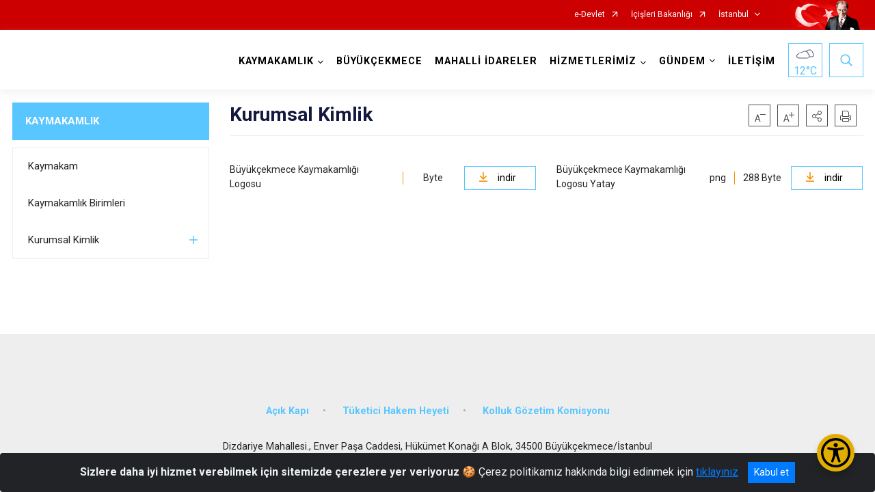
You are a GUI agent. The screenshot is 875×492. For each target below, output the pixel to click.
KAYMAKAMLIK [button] (276, 61)
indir (497, 177)
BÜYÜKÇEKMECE (379, 61)
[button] (817, 115)
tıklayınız (717, 471)
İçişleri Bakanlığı (661, 14)
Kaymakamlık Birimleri (76, 203)
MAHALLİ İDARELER (486, 61)
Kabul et (771, 472)
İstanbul (733, 14)
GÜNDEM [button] (682, 61)
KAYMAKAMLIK (62, 121)
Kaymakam (53, 166)
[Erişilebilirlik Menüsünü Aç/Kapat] (835, 453)
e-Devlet (589, 14)
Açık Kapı (287, 411)
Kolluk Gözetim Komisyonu (546, 411)
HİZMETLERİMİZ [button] (593, 61)
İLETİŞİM (751, 61)
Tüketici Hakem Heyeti (395, 411)
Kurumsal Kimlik (63, 240)
